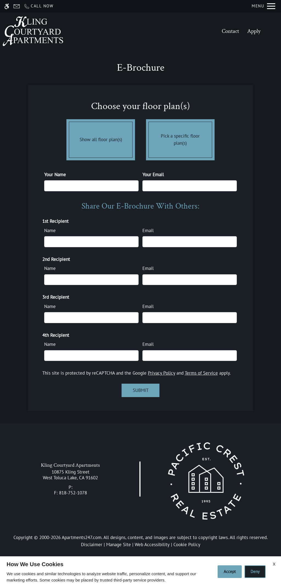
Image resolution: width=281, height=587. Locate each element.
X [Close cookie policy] (274, 564)
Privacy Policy (161, 373)
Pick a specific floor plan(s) (180, 138)
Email (148, 230)
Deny (255, 571)
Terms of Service (201, 373)
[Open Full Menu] (263, 6)
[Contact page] (17, 6)
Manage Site (118, 545)
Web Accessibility (152, 545)
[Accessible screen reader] (7, 6)
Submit (140, 390)
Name (50, 230)
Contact (230, 31)
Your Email (153, 175)
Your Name (55, 175)
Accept (230, 571)
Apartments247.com (82, 537)
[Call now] (38, 6)
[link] (70, 474)
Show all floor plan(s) (100, 138)
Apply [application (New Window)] (253, 31)
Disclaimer (91, 545)
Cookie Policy (186, 545)
